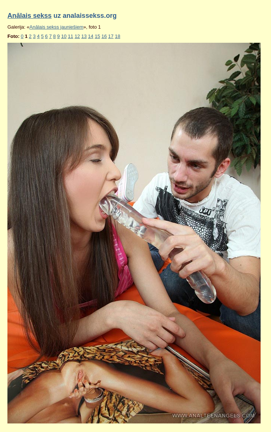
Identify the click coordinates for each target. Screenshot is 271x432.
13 (83, 36)
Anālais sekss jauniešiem (56, 27)
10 (63, 36)
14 (90, 36)
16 (104, 36)
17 (110, 36)
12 (77, 36)
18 (117, 36)
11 (70, 36)
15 (97, 36)
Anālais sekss (29, 15)
